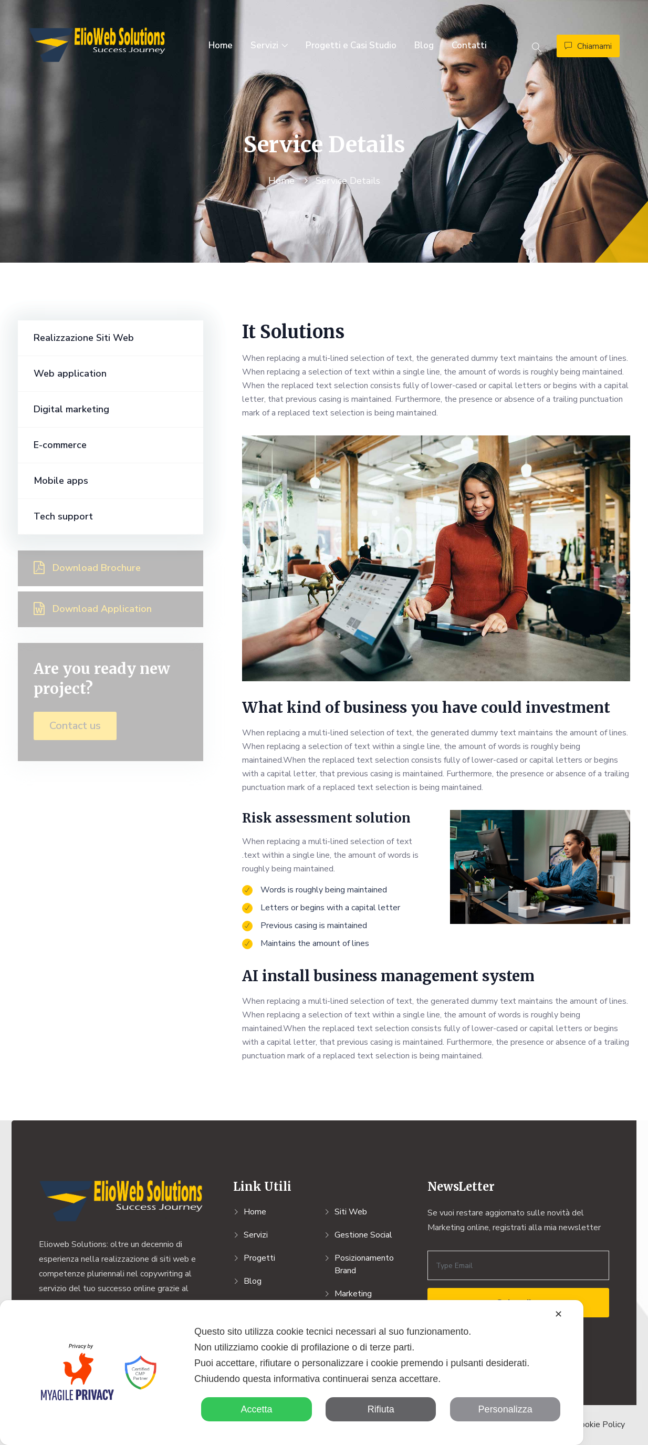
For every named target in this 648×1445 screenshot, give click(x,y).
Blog (424, 45)
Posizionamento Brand (364, 1264)
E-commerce (60, 445)
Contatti (469, 45)
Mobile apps (61, 480)
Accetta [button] (256, 1409)
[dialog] (291, 1372)
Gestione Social (363, 1235)
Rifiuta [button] (381, 1409)
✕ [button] (558, 1314)
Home (220, 45)
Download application (93, 608)
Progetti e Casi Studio (351, 45)
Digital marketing (71, 409)
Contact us (75, 726)
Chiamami (588, 46)
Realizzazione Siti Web (84, 337)
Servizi (264, 45)
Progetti (259, 1258)
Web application (70, 373)
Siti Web (351, 1212)
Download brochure (87, 567)
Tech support (63, 516)
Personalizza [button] (505, 1409)
